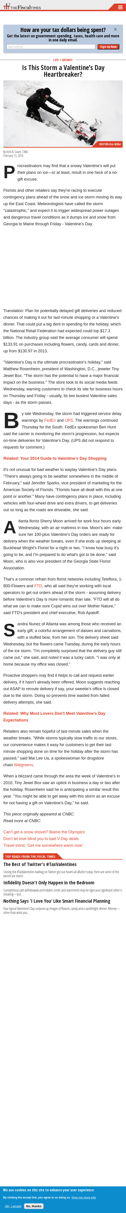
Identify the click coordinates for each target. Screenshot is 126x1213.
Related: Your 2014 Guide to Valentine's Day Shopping (55, 458)
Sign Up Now (108, 47)
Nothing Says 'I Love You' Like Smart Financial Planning (56, 900)
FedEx (50, 420)
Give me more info (84, 1197)
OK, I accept (13, 1206)
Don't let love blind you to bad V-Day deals (41, 838)
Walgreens (23, 765)
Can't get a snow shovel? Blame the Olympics (44, 832)
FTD (38, 586)
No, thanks (33, 1206)
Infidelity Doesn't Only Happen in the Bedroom (48, 882)
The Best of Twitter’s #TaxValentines (40, 864)
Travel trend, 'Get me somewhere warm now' (43, 845)
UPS (69, 420)
